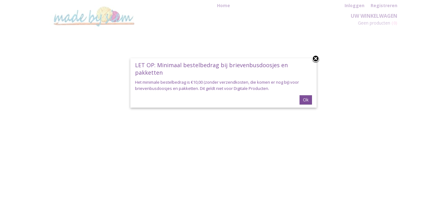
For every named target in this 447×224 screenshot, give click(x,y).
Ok (306, 100)
